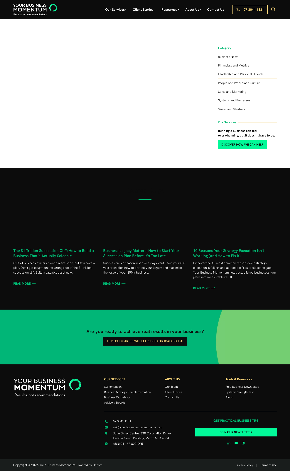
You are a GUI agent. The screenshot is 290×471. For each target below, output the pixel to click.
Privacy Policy (244, 465)
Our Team (171, 387)
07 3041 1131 (242, 7)
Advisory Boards (114, 403)
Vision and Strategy (231, 109)
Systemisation (113, 387)
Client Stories (143, 9)
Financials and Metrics (233, 65)
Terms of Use (268, 465)
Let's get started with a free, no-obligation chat (145, 339)
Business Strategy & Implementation (127, 392)
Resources (169, 9)
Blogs (229, 397)
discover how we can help (236, 143)
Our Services (115, 9)
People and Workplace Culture (239, 83)
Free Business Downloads (242, 387)
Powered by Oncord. (90, 465)
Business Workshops (117, 397)
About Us (192, 9)
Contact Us (215, 9)
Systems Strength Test (240, 392)
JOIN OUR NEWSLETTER (236, 430)
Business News (228, 57)
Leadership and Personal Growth (240, 74)
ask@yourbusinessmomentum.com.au (137, 427)
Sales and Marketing (232, 92)
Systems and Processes (234, 100)
